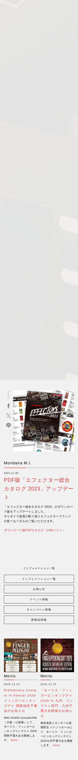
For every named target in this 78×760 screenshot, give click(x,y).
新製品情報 (39, 619)
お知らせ (39, 589)
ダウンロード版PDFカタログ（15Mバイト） (34, 530)
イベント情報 (39, 599)
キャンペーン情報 (39, 609)
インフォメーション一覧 (39, 578)
